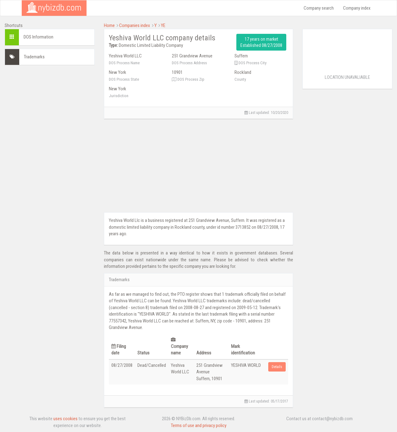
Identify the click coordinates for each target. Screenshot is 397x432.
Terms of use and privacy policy (198, 425)
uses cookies (65, 418)
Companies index (134, 25)
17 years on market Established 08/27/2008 (261, 42)
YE (163, 25)
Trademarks (34, 57)
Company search (319, 8)
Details (277, 367)
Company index (357, 8)
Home (109, 25)
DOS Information (38, 37)
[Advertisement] (50, 163)
